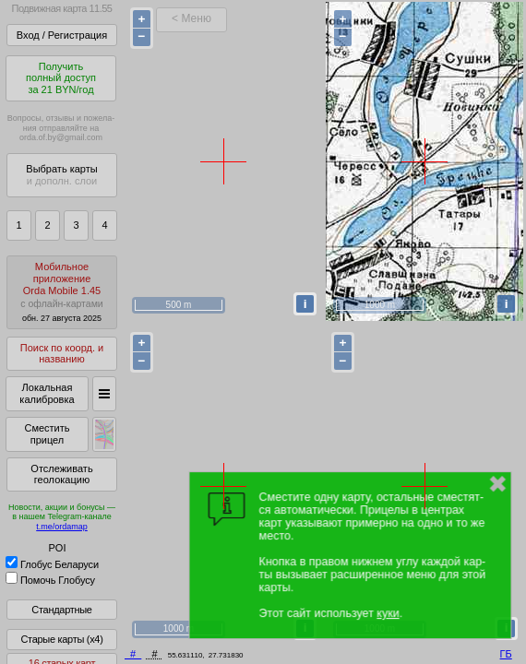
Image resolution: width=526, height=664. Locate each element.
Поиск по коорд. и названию (61, 353)
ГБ (506, 653)
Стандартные (61, 609)
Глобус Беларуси (52, 564)
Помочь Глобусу (50, 580)
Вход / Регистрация (62, 35)
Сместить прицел (46, 433)
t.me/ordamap (62, 526)
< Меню (191, 18)
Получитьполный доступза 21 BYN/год (61, 78)
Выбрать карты (61, 174)
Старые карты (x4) (61, 639)
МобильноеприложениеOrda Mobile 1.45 (62, 292)
